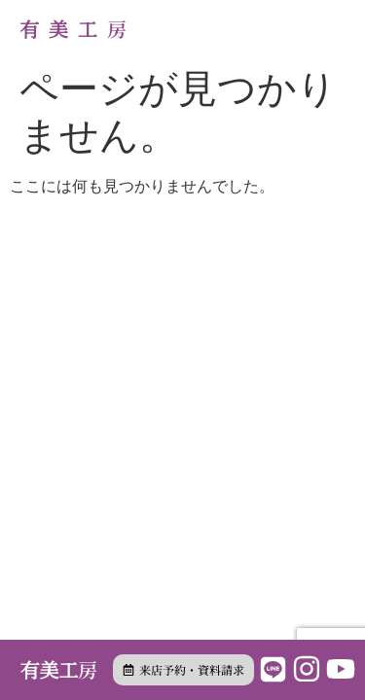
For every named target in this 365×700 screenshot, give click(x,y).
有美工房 (77, 29)
